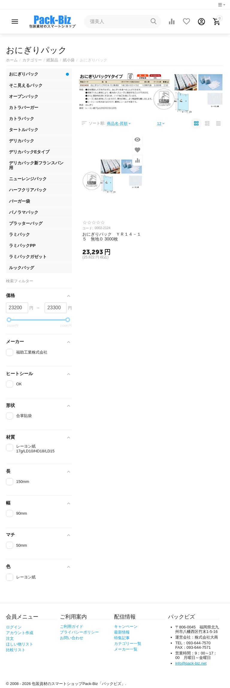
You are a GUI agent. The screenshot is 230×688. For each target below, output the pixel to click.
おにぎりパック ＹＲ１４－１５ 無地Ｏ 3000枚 (111, 236)
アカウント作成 (19, 633)
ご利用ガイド (71, 626)
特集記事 (122, 638)
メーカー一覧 (125, 649)
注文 (10, 638)
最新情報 (122, 632)
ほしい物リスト (19, 644)
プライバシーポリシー (79, 632)
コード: (87, 228)
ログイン (14, 627)
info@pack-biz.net (190, 663)
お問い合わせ (71, 638)
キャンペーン (125, 626)
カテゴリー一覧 (127, 643)
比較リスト (15, 650)
